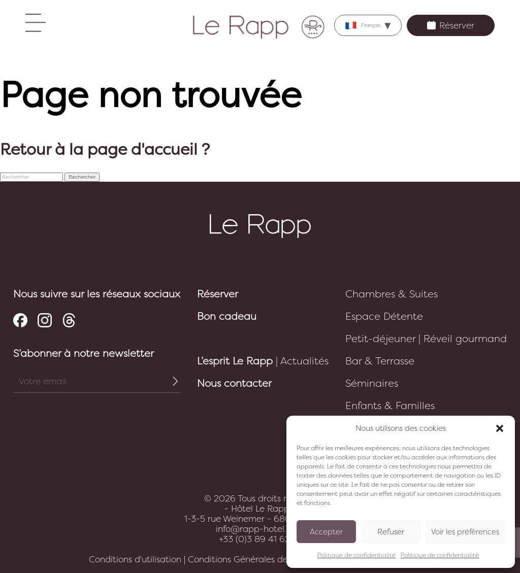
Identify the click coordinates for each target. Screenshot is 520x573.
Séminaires (371, 383)
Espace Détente (384, 316)
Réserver (450, 25)
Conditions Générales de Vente (251, 559)
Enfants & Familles (390, 406)
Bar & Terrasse (379, 361)
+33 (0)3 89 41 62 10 (260, 539)
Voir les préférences (465, 531)
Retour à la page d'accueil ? (105, 150)
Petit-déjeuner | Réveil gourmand (426, 339)
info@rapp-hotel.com (260, 529)
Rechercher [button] (82, 177)
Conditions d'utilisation (135, 559)
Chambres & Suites (391, 294)
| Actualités (263, 361)
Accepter (326, 531)
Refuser (390, 531)
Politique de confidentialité (356, 555)
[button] (500, 428)
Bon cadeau (226, 316)
